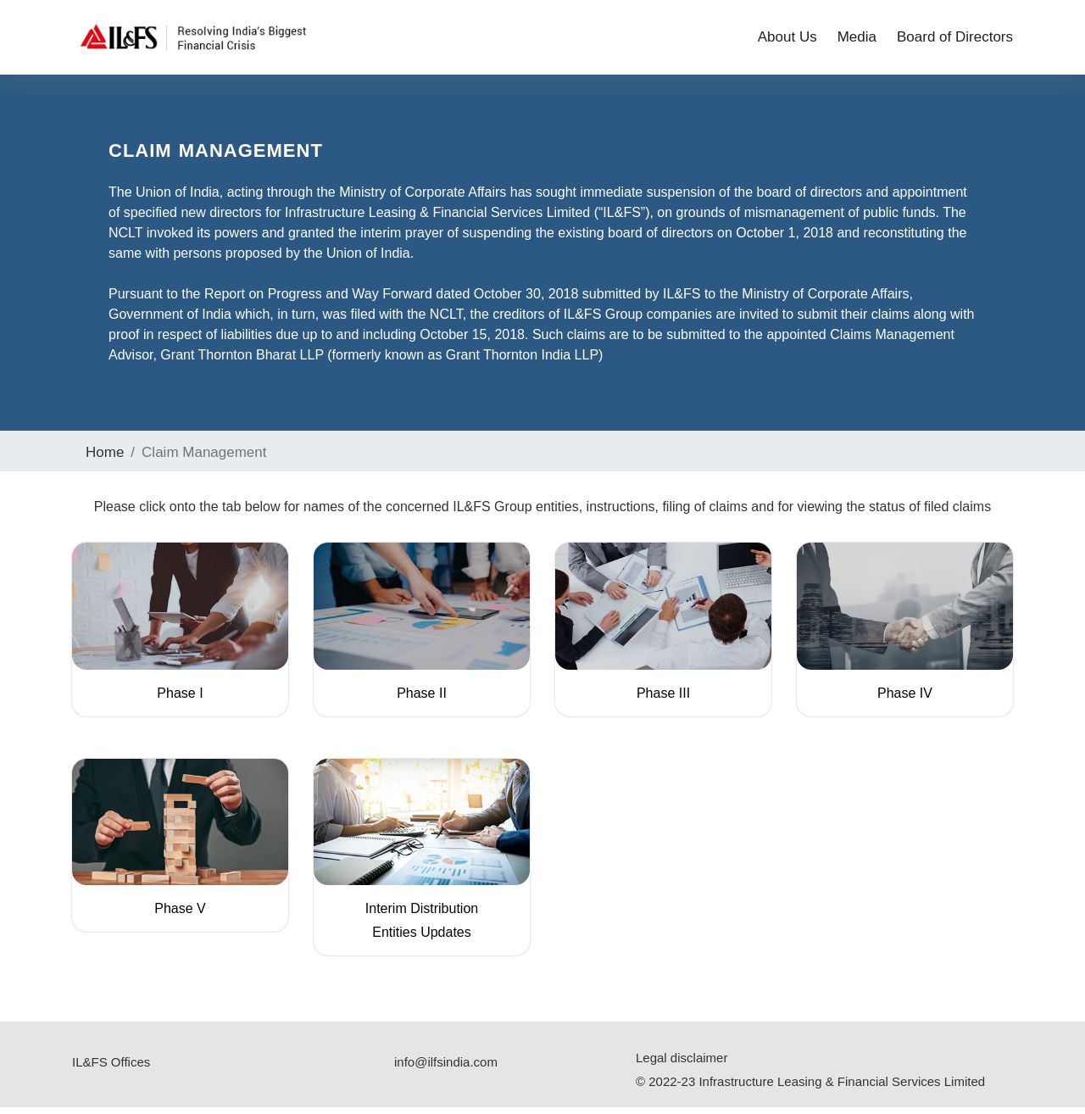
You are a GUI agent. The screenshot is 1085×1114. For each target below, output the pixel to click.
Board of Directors (955, 39)
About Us (787, 39)
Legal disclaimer (681, 1064)
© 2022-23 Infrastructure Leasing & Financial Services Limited (810, 1088)
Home (105, 459)
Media (856, 39)
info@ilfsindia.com (446, 1068)
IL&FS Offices (111, 1068)
